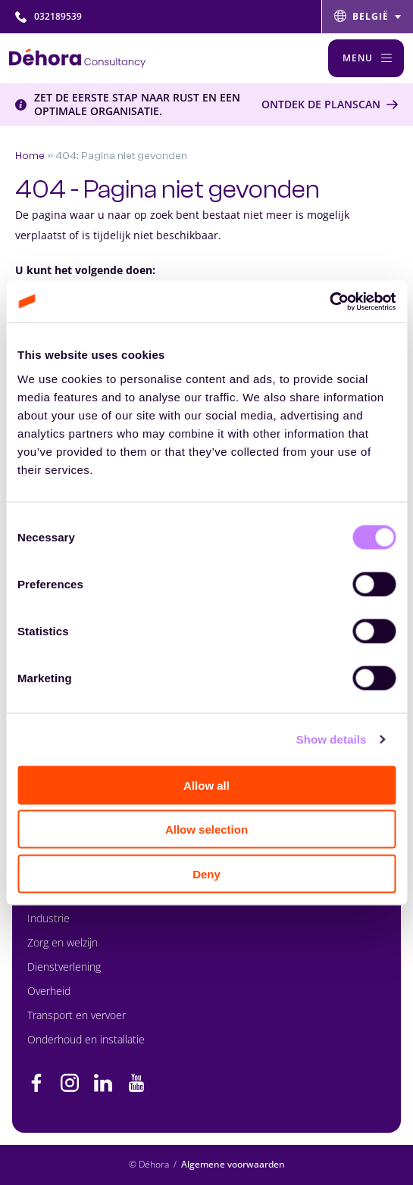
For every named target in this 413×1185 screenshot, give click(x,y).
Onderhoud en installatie (86, 1039)
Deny (206, 873)
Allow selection (206, 829)
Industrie (48, 918)
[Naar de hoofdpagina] (77, 58)
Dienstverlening (64, 966)
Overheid (48, 991)
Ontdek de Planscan (320, 104)
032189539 (48, 16)
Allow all (206, 784)
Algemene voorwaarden (233, 1164)
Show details (331, 739)
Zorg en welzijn (62, 942)
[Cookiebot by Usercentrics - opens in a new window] (329, 301)
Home (30, 155)
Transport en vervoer (76, 1015)
